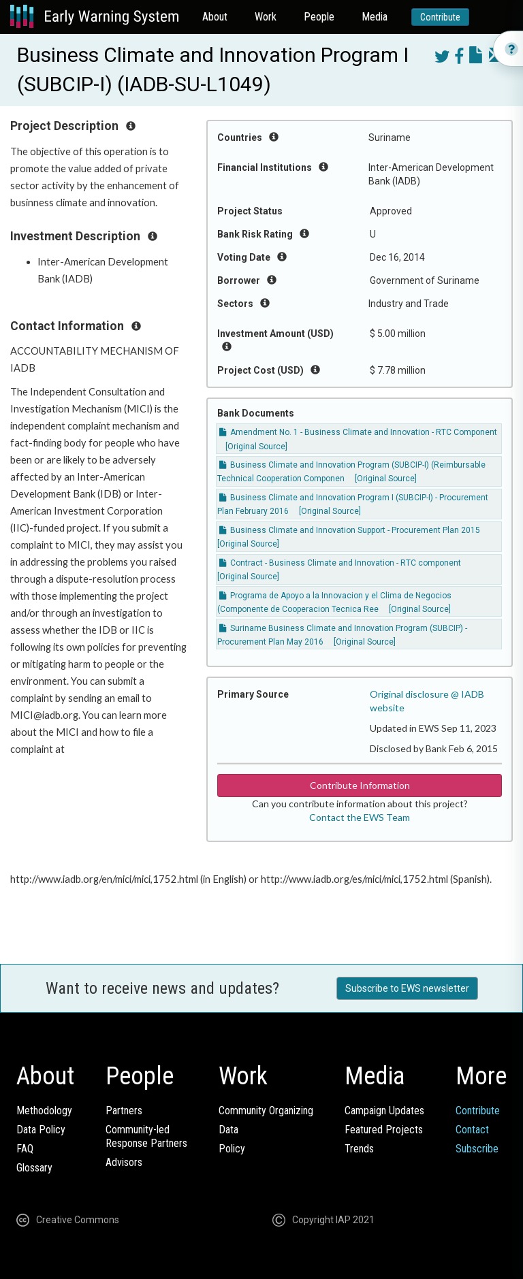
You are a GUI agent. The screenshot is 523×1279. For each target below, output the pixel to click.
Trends (359, 1148)
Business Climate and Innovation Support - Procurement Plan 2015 (349, 530)
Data (228, 1129)
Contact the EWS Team (359, 817)
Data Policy (40, 1129)
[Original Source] (256, 446)
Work (265, 16)
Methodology (44, 1110)
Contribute (440, 17)
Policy (232, 1148)
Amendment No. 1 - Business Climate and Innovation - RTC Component (358, 432)
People (319, 16)
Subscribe (477, 1148)
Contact (472, 1129)
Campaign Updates (384, 1110)
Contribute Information (360, 785)
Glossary (34, 1167)
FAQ (24, 1148)
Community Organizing (266, 1110)
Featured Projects (384, 1129)
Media (374, 16)
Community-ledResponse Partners (146, 1136)
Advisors (124, 1162)
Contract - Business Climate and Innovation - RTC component (340, 563)
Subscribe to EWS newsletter (407, 988)
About (214, 16)
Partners (124, 1110)
